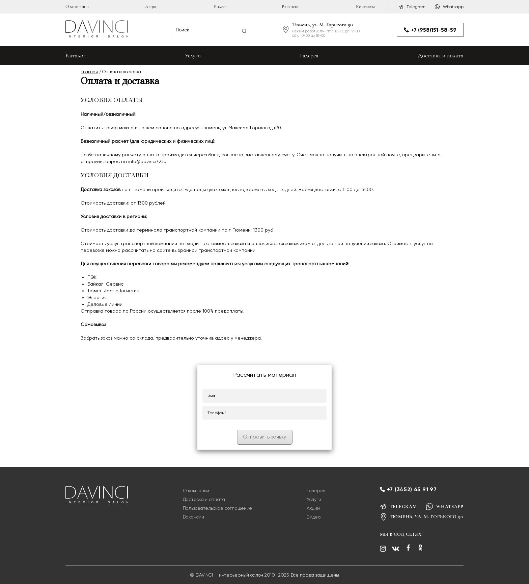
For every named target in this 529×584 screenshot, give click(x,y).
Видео (220, 6)
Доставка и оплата (441, 55)
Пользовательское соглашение (217, 508)
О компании (77, 6)
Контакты (365, 6)
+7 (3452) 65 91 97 (412, 489)
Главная (89, 71)
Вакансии (291, 6)
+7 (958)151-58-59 (430, 30)
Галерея (309, 55)
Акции (151, 6)
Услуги (193, 55)
